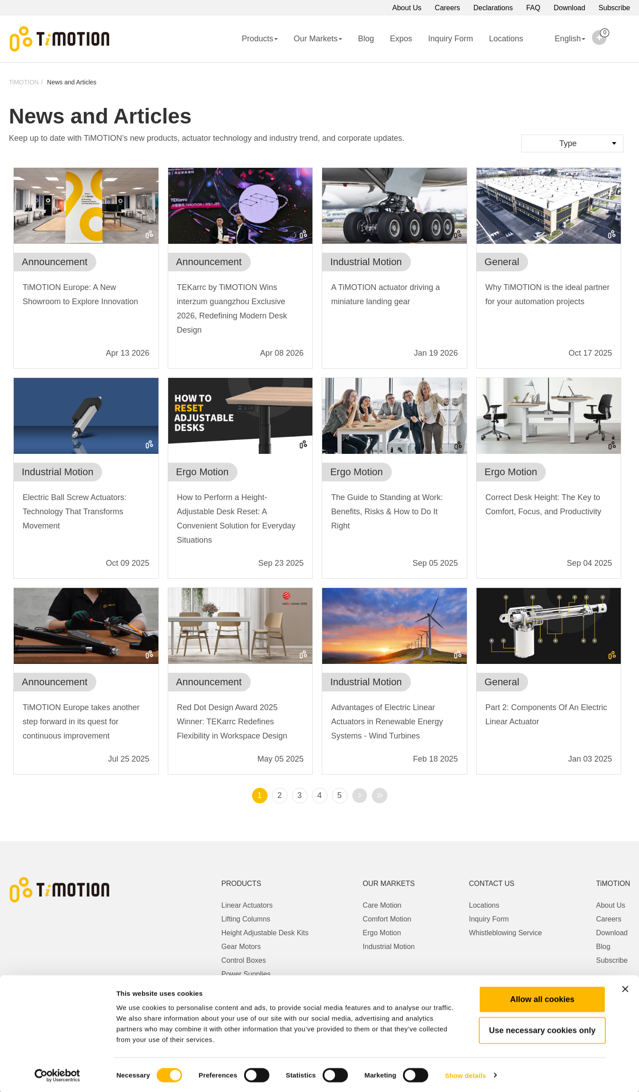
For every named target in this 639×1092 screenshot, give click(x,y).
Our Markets (318, 38)
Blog (366, 38)
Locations (506, 38)
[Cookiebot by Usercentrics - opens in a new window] (57, 1074)
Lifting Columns (245, 919)
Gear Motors (241, 946)
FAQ (533, 8)
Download (569, 8)
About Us (407, 8)
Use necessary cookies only (542, 1029)
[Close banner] (625, 988)
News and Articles (71, 82)
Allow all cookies (542, 998)
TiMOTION (24, 82)
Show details (465, 1074)
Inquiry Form (450, 38)
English (562, 44)
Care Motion (382, 905)
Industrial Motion (388, 946)
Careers (447, 8)
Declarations (493, 8)
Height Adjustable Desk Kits (265, 933)
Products (260, 38)
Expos (401, 38)
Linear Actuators (247, 905)
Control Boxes (243, 960)
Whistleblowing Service (505, 933)
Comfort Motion (387, 919)
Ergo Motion (382, 933)
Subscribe (614, 8)
